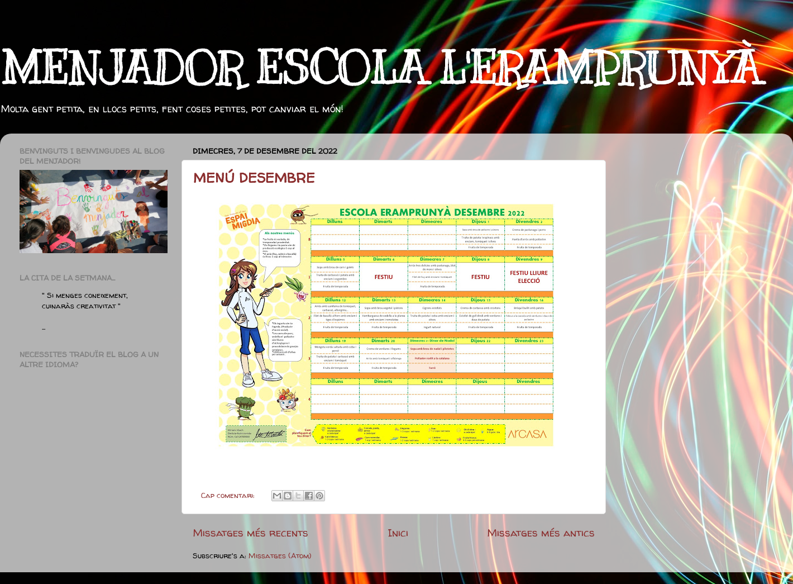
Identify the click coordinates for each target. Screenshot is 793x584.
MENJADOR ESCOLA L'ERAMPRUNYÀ (380, 68)
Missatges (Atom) (280, 555)
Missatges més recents (250, 532)
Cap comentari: (229, 495)
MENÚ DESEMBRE (254, 178)
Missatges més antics (541, 532)
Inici (398, 532)
